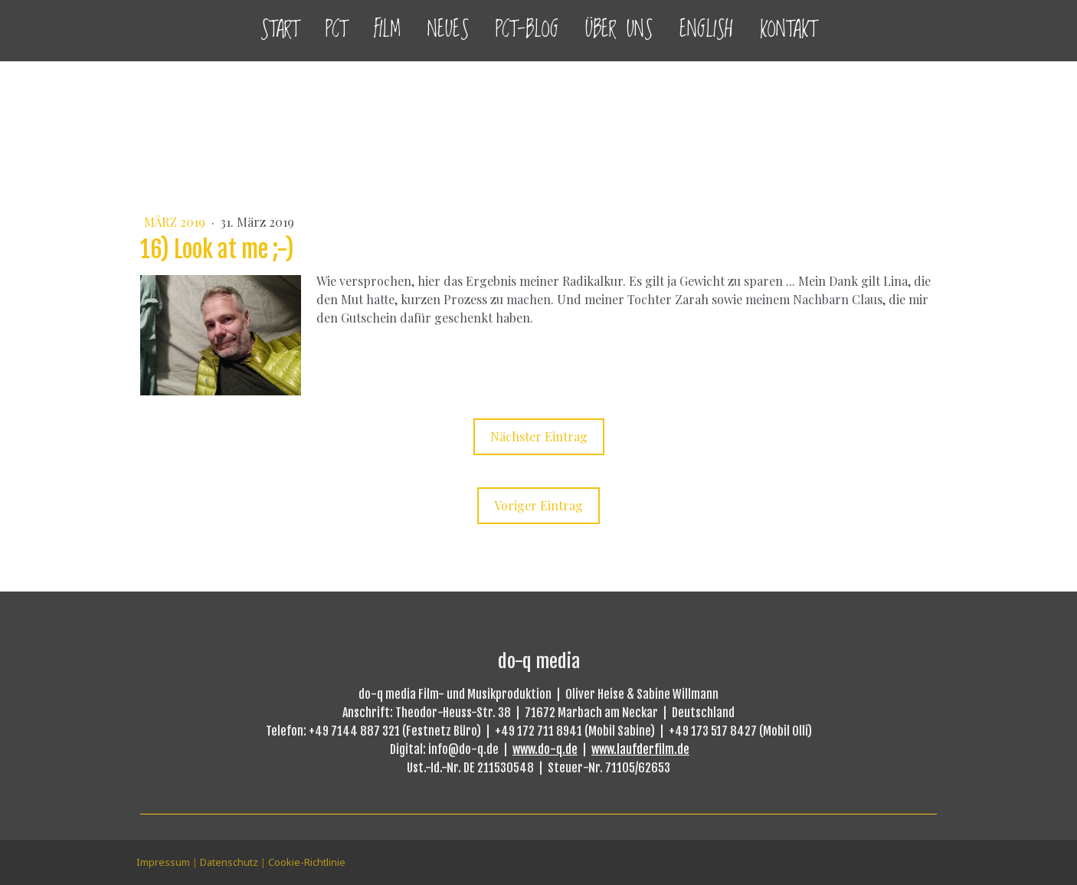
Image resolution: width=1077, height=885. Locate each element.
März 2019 (176, 222)
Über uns (619, 30)
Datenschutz (229, 862)
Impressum (163, 862)
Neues (448, 30)
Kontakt (788, 30)
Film (387, 30)
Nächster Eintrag (539, 436)
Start (279, 30)
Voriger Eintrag (538, 505)
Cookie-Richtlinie (306, 862)
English (706, 30)
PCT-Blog (527, 30)
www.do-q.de (545, 749)
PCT (336, 30)
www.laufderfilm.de (640, 749)
